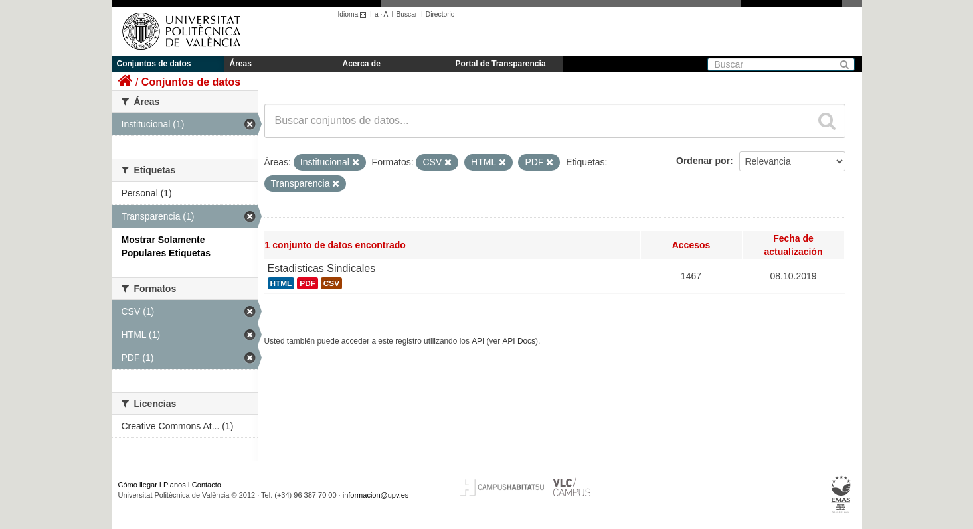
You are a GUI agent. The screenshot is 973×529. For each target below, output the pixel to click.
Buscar (406, 14)
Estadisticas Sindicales (322, 268)
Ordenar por (703, 160)
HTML (281, 283)
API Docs (518, 341)
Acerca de (362, 63)
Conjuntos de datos (154, 63)
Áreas (241, 63)
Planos (174, 485)
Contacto (206, 485)
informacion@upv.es (376, 495)
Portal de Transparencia (501, 63)
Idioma (354, 14)
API (478, 341)
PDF (307, 283)
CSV (331, 283)
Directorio (440, 14)
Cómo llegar (137, 485)
